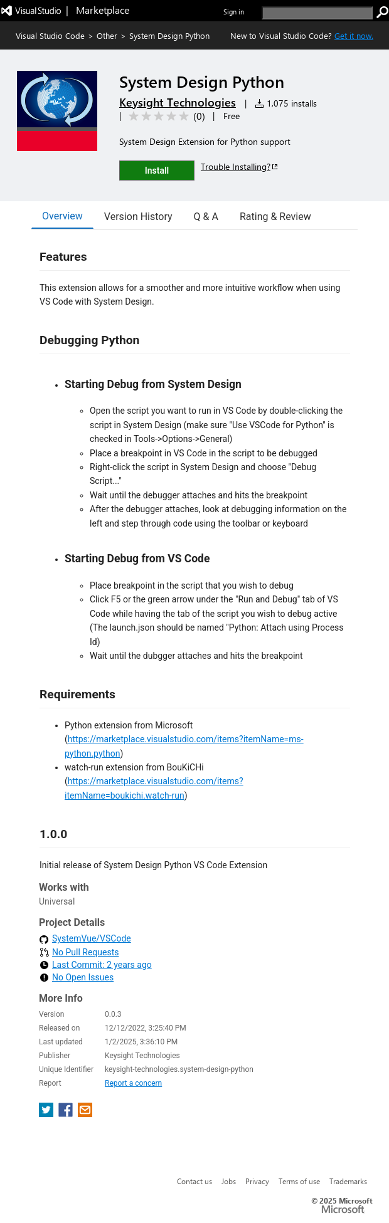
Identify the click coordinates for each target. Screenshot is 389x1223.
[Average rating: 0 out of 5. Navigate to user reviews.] (164, 116)
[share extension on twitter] (47, 1114)
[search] (317, 12)
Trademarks (348, 1181)
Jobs (228, 1181)
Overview (62, 216)
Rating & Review (275, 217)
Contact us (194, 1181)
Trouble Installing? (240, 166)
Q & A (206, 217)
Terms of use (299, 1181)
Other (107, 35)
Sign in (233, 11)
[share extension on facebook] (67, 1114)
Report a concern (133, 1083)
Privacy (257, 1181)
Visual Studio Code (50, 35)
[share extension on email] (85, 1114)
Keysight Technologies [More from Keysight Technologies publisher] (177, 102)
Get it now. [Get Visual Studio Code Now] (353, 35)
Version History (138, 217)
